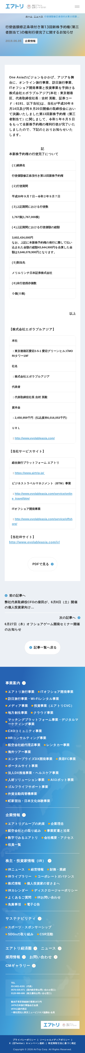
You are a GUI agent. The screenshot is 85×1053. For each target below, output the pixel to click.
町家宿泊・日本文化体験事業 (29, 801)
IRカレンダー (18, 890)
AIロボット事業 (62, 780)
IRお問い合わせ (49, 897)
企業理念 (57, 823)
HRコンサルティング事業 (27, 738)
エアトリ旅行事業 (21, 691)
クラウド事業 (43, 712)
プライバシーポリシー (24, 1040)
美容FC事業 (67, 759)
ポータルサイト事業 (23, 766)
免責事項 (14, 904)
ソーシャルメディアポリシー (55, 1040)
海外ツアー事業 (19, 752)
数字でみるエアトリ (23, 837)
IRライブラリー (19, 876)
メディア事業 (18, 705)
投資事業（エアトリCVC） (54, 705)
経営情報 (37, 869)
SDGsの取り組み (21, 934)
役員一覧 (14, 844)
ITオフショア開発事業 (56, 691)
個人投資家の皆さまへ (43, 883)
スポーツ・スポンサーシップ (30, 927)
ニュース (38, 16)
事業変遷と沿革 (58, 830)
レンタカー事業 (58, 745)
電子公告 (33, 904)
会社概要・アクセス (59, 837)
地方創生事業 (17, 712)
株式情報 (14, 883)
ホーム (29, 16)
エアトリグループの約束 (26, 823)
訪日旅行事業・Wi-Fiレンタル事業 (33, 698)
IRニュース (16, 869)
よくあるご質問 (19, 897)
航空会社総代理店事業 (24, 745)
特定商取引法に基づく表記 (62, 1043)
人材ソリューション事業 (26, 780)
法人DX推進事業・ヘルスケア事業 (33, 773)
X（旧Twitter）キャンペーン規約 (26, 1043)
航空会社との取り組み (24, 830)
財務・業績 (58, 869)
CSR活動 (46, 934)
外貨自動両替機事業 (22, 794)
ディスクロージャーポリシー (56, 890)
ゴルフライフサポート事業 (28, 787)
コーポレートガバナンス (56, 876)
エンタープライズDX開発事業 (30, 759)
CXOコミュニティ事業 (25, 731)
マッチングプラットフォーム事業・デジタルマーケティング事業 (43, 722)
